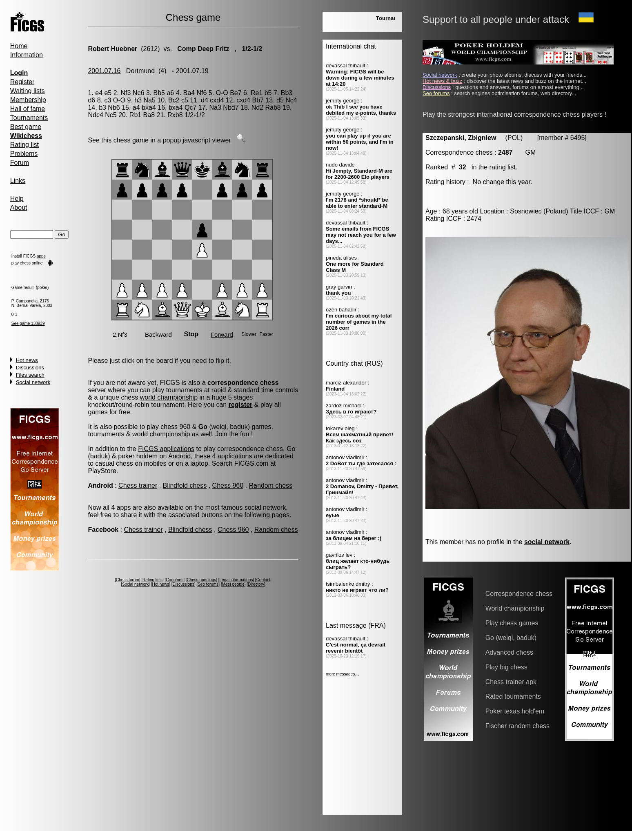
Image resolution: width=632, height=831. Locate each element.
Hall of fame (27, 108)
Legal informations (236, 580)
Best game (25, 126)
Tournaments (29, 117)
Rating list (24, 144)
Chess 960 (228, 485)
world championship (169, 397)
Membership (28, 99)
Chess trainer (137, 485)
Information (26, 54)
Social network (33, 382)
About (18, 207)
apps (41, 256)
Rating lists (152, 580)
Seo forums (208, 584)
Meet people (233, 584)
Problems (24, 153)
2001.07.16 (104, 70)
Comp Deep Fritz (202, 48)
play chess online (27, 263)
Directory (256, 584)
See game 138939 (28, 323)
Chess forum (127, 580)
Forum (19, 162)
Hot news (27, 360)
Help (17, 198)
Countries (174, 580)
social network (547, 541)
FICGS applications (166, 448)
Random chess (270, 485)
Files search (30, 375)
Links (17, 180)
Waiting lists (27, 90)
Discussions (30, 367)
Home (19, 45)
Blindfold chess (185, 485)
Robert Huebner (112, 48)
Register (22, 81)
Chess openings (201, 580)
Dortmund (140, 70)
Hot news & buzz (443, 81)
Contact (263, 580)
